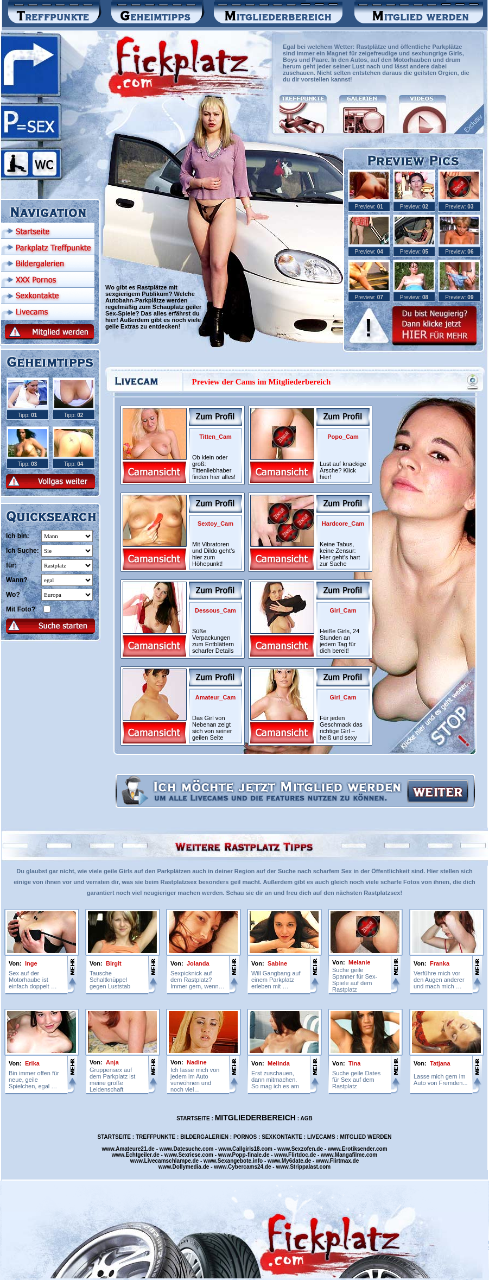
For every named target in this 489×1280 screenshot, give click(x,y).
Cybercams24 (245, 1167)
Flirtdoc (298, 1155)
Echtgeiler (139, 1155)
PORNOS (245, 1137)
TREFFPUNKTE (155, 1137)
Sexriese (189, 1155)
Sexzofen (303, 1149)
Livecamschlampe (167, 1161)
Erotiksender (358, 1149)
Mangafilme (350, 1155)
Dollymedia (187, 1167)
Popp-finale (247, 1155)
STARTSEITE (192, 1118)
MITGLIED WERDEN (365, 1137)
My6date (292, 1161)
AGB (307, 1118)
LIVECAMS (321, 1137)
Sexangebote (234, 1161)
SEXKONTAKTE (282, 1137)
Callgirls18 (246, 1149)
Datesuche (187, 1149)
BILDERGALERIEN (204, 1137)
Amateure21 (131, 1149)
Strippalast (304, 1167)
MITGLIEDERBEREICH (255, 1117)
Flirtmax (340, 1161)
